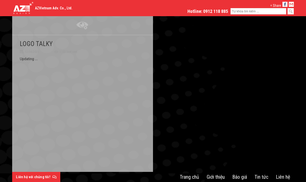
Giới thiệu (216, 177)
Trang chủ (189, 177)
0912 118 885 (215, 11)
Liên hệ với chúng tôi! (36, 177)
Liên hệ (283, 177)
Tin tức (261, 177)
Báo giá (239, 177)
